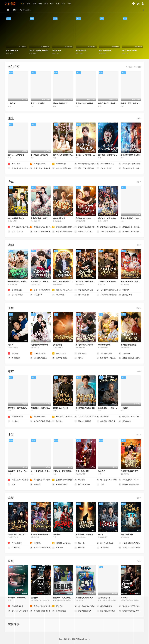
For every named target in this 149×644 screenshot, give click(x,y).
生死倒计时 (14, 548)
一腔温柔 (124, 408)
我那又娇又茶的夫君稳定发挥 (19, 480)
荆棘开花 (124, 290)
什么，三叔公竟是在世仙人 (63, 281)
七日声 (10, 345)
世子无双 (79, 480)
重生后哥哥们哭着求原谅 (129, 164)
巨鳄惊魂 (35, 543)
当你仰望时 (125, 353)
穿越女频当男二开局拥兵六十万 (63, 227)
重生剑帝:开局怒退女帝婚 (131, 155)
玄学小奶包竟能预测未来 (107, 290)
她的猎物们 (125, 421)
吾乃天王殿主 (15, 543)
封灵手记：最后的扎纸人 (41, 548)
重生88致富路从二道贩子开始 (130, 168)
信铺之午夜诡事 (127, 534)
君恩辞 (78, 358)
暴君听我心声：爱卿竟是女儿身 (43, 281)
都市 (52, 3)
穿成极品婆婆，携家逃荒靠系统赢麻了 (130, 227)
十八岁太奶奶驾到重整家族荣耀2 (88, 103)
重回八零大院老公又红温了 (19, 168)
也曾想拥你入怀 (104, 353)
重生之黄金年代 (105, 51)
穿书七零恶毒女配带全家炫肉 (19, 227)
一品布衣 (11, 103)
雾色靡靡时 (80, 353)
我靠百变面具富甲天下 (129, 471)
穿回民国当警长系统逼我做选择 (130, 231)
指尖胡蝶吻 (57, 345)
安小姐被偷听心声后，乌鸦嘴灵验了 (90, 218)
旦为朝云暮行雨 (60, 484)
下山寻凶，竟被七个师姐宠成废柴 (89, 281)
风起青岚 (57, 421)
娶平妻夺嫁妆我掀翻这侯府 (63, 480)
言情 (46, 3)
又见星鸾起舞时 (15, 290)
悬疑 (63, 3)
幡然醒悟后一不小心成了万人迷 (130, 417)
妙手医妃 (35, 484)
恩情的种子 (102, 417)
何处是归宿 (36, 295)
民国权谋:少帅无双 (60, 408)
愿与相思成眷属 (12, 51)
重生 (28, 3)
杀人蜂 (100, 534)
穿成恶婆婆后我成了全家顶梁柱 (85, 227)
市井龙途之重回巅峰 (61, 168)
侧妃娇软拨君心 (82, 484)
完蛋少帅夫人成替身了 (107, 358)
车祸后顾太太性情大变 (107, 295)
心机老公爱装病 (15, 295)
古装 (57, 3)
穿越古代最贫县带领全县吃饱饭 (63, 231)
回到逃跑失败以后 (38, 358)
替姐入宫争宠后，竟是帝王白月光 (134, 281)
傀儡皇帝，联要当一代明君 (18, 471)
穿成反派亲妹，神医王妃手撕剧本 (44, 218)
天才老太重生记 (104, 168)
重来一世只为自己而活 (40, 290)
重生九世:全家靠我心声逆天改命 (65, 155)
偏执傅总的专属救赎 (128, 345)
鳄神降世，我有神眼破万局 (18, 408)
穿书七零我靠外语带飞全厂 (108, 231)
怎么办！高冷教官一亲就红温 (40, 51)
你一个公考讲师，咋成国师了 (42, 471)
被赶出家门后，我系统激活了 (19, 281)
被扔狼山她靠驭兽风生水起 (130, 484)
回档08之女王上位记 (83, 231)
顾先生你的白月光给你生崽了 (130, 358)
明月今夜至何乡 (37, 417)
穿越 (34, 3)
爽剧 (40, 3)
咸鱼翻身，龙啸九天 (61, 543)
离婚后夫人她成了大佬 (62, 290)
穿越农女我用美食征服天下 (108, 227)
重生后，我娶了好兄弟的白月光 (133, 103)
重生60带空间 (81, 51)
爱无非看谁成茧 (60, 358)
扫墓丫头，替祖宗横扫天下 (63, 471)
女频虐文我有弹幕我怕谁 (85, 417)
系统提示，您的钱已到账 (129, 548)
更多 (139, 118)
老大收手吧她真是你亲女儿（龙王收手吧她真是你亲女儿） (41, 421)
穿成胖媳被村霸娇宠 (16, 218)
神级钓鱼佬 (102, 548)
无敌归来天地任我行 (83, 290)
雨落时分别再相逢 (82, 421)
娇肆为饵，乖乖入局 (106, 421)
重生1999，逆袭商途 (16, 155)
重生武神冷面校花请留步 (85, 164)
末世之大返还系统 (38, 103)
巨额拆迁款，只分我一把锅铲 (109, 408)
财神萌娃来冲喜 (82, 295)
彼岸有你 (79, 548)
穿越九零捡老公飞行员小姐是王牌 (41, 227)
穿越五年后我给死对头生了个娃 (41, 231)
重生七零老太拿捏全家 (40, 168)
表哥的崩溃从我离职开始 (85, 408)
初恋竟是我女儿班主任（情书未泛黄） (63, 417)
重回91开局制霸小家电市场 (85, 168)
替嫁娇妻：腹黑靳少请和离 (41, 345)
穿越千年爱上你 (15, 231)
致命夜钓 (101, 471)
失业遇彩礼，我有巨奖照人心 (42, 408)
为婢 (11, 484)
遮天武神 (57, 548)
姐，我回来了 (59, 295)
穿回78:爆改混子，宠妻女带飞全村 (134, 218)
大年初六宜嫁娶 (37, 353)
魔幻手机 (79, 543)
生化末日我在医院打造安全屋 (130, 543)
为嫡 (100, 484)
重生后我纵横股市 (60, 103)
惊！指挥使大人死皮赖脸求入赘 (88, 345)
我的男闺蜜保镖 (15, 417)
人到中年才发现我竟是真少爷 (109, 281)
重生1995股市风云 (129, 51)
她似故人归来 (125, 295)
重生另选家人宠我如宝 (39, 155)
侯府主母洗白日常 (83, 471)
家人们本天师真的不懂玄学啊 (42, 534)
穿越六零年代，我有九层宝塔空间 (111, 103)
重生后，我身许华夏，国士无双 (88, 155)
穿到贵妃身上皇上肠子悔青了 (41, 480)
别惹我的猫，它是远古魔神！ (87, 534)
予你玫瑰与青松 (104, 345)
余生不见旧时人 (59, 218)
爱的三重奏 (56, 51)
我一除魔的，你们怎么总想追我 (20, 534)
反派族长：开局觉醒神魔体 (108, 218)
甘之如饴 (13, 421)
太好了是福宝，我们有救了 (130, 480)
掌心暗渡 (13, 353)
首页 (22, 3)
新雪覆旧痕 (14, 358)
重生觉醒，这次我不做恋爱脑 (109, 155)
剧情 (69, 3)
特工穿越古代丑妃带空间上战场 (108, 480)
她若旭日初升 (59, 353)
